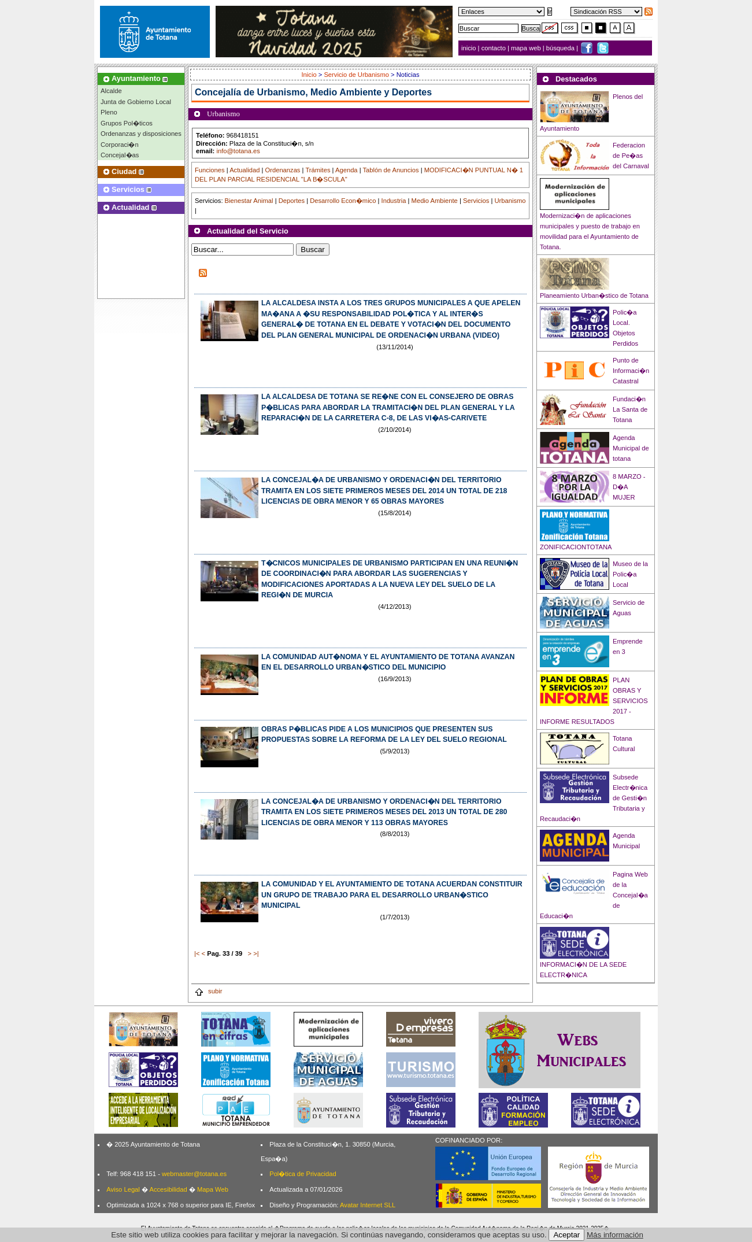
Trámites (317, 170)
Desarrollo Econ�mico (343, 200)
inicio (469, 48)
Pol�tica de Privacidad (302, 1173)
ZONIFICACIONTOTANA (576, 547)
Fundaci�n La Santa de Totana (630, 409)
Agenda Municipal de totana (631, 448)
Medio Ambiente (435, 200)
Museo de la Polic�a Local (630, 574)
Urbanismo (509, 200)
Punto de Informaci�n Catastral (631, 371)
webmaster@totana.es (194, 1173)
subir (208, 991)
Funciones (210, 170)
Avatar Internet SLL (367, 1205)
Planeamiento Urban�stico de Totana (594, 295)
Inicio (310, 74)
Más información (615, 1234)
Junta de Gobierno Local (136, 101)
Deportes (292, 200)
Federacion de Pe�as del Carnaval (631, 155)
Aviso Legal (123, 1189)
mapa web (527, 48)
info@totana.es (238, 150)
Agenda (346, 170)
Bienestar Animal (249, 200)
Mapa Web (212, 1189)
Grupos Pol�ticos (127, 123)
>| (255, 953)
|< (196, 953)
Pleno (109, 112)
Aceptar (566, 1234)
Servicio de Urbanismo (356, 74)
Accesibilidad (168, 1189)
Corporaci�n (120, 144)
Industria (393, 200)
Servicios (476, 200)
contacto (493, 48)
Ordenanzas (283, 170)
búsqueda (561, 48)
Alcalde (111, 90)
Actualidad (244, 170)
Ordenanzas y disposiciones (141, 133)
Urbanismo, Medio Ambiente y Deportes (344, 92)
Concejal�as (120, 154)
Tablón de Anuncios (391, 170)
